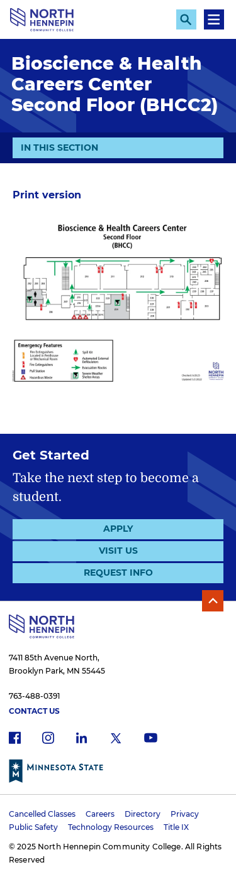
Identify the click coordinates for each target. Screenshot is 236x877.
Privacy (185, 814)
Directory (142, 814)
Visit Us (118, 550)
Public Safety (33, 827)
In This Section (59, 147)
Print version (47, 195)
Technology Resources (111, 827)
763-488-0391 (34, 696)
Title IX (176, 827)
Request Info (118, 572)
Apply (118, 528)
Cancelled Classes (42, 814)
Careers (100, 814)
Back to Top (212, 600)
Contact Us (34, 711)
